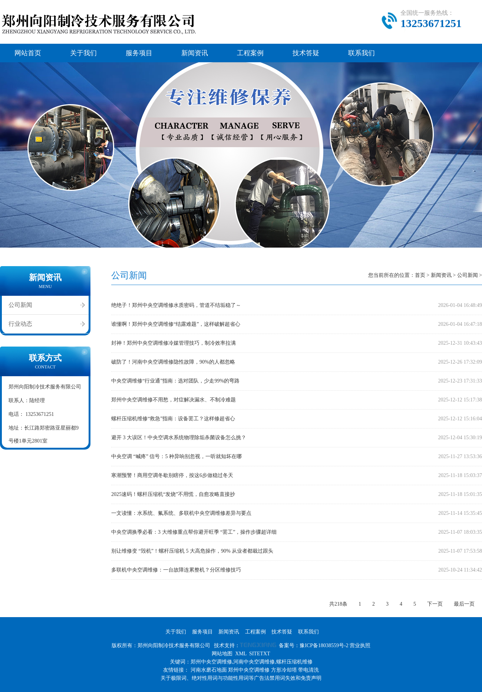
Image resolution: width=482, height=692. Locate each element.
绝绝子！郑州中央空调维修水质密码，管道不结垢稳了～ (176, 305)
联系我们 (361, 53)
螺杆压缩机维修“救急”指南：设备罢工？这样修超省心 (173, 418)
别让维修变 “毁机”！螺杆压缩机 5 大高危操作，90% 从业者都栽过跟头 (192, 551)
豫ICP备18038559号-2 (324, 645)
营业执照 (360, 645)
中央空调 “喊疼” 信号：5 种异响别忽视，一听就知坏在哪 (176, 456)
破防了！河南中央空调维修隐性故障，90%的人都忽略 (173, 362)
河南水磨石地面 (209, 670)
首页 (420, 275)
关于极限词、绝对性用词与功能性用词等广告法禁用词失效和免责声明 (241, 678)
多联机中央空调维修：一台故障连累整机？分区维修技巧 (176, 570)
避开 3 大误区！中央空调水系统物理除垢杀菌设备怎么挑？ (178, 437)
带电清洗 (308, 670)
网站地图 (222, 653)
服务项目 (139, 53)
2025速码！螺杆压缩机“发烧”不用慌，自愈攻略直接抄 (173, 494)
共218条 (338, 604)
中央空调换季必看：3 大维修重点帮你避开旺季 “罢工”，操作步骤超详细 (194, 532)
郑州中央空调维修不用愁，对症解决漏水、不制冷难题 (173, 400)
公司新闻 (20, 305)
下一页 (435, 604)
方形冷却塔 (284, 670)
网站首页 (27, 53)
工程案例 (250, 53)
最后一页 (464, 604)
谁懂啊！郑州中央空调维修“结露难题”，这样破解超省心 (175, 324)
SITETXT (259, 653)
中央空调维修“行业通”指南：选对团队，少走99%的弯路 (175, 381)
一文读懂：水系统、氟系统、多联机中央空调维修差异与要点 (181, 513)
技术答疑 (306, 53)
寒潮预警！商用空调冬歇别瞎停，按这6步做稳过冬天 (172, 475)
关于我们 (83, 53)
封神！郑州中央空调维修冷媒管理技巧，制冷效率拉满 (173, 343)
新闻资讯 (194, 53)
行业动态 (20, 324)
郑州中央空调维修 (249, 670)
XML (241, 653)
